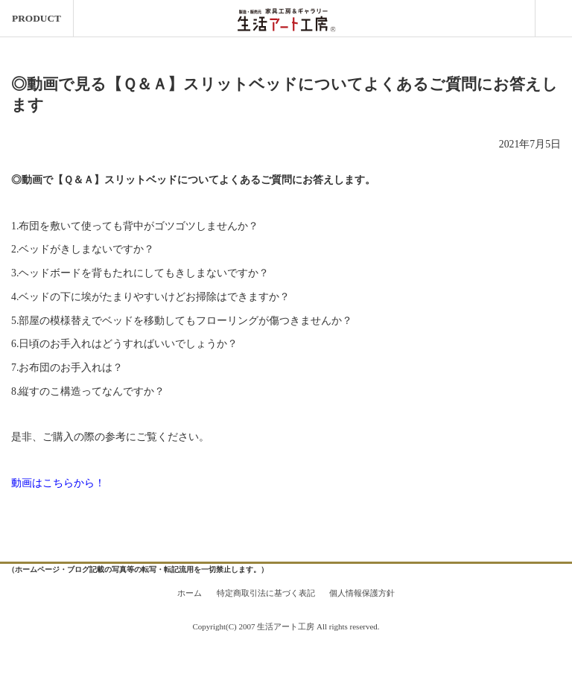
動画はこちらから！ (58, 483)
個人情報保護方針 (362, 592)
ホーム (189, 592)
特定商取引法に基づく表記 (266, 592)
